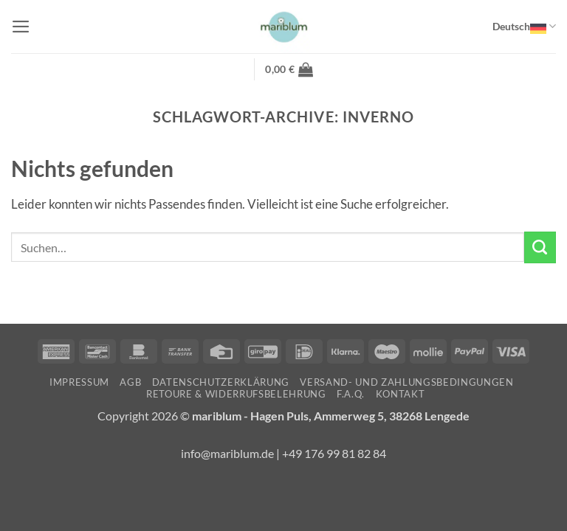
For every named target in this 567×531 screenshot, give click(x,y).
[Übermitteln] (540, 247)
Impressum (79, 382)
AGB (130, 382)
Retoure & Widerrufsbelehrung (236, 394)
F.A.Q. (351, 394)
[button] (21, 26)
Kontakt (400, 394)
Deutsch (524, 26)
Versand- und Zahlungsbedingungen (406, 382)
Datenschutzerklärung (220, 382)
